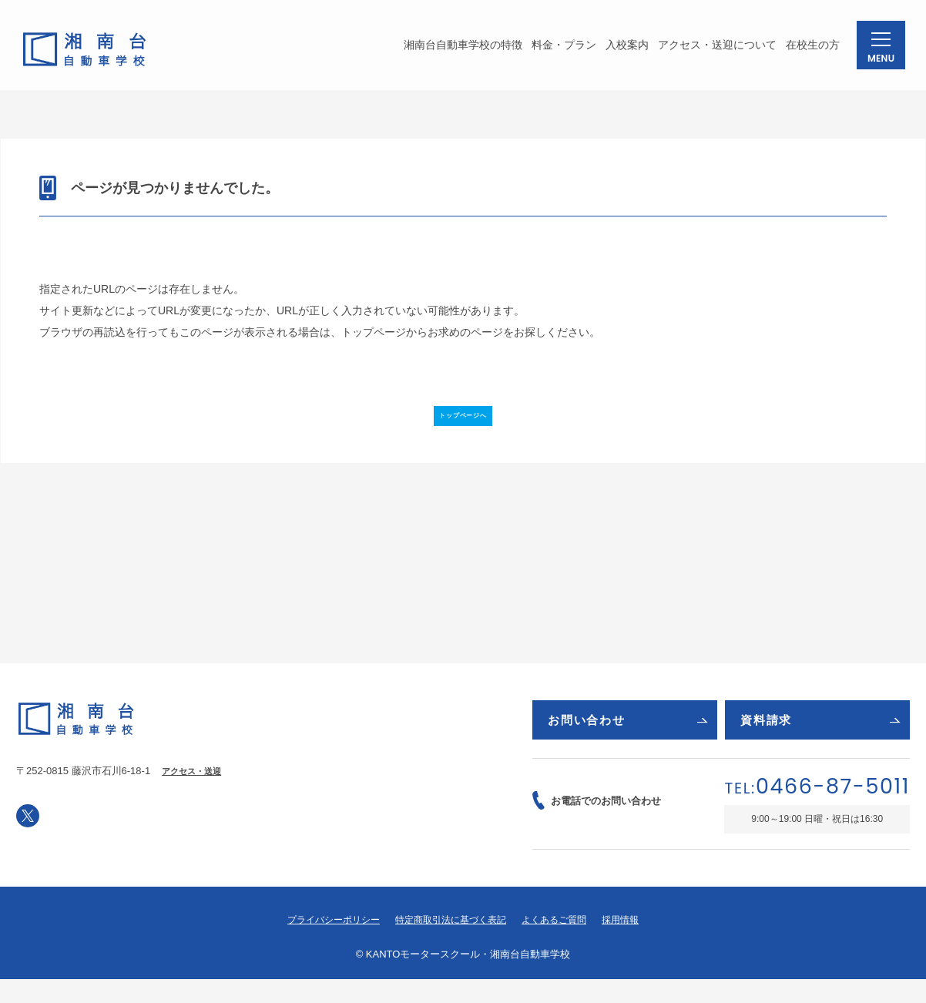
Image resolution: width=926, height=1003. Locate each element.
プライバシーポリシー (325, 944)
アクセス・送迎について (709, 49)
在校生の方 (805, 49)
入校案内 (619, 49)
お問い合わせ (628, 739)
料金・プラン (556, 49)
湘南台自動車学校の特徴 (455, 49)
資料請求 (820, 739)
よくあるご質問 (561, 944)
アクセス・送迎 (194, 790)
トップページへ (462, 424)
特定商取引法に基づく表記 (451, 944)
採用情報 (632, 944)
